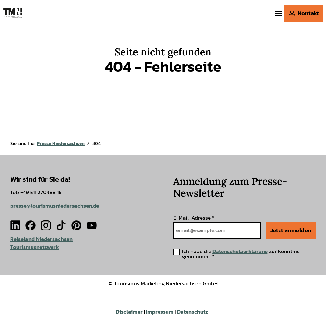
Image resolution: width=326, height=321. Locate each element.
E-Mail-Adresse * (193, 218)
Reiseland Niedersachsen (41, 239)
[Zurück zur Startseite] (13, 13)
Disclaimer (129, 312)
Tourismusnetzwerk (34, 247)
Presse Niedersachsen (61, 143)
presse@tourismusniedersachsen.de (54, 205)
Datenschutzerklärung (240, 251)
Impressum (160, 312)
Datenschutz (192, 312)
